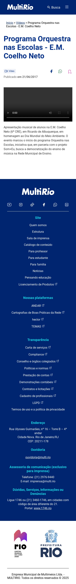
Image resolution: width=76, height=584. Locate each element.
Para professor (38, 251)
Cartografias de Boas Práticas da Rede (38, 312)
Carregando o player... (38, 104)
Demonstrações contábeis (38, 382)
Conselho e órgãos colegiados (38, 361)
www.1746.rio (43, 508)
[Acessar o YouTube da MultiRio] (9, 205)
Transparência (38, 340)
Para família (38, 264)
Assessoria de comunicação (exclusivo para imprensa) (38, 469)
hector (38, 319)
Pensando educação (38, 277)
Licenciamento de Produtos (38, 284)
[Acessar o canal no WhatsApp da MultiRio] (55, 205)
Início (9, 23)
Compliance (38, 354)
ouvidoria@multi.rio (38, 457)
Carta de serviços (38, 347)
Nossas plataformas (38, 298)
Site (38, 218)
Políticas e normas (38, 368)
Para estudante (38, 258)
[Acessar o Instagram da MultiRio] (20, 205)
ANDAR (38, 305)
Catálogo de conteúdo (38, 245)
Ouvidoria (38, 450)
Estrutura (38, 231)
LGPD (38, 403)
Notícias (38, 271)
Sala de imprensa (38, 238)
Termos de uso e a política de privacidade (38, 409)
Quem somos (38, 225)
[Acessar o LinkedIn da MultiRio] (66, 205)
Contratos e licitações (38, 389)
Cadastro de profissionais (38, 396)
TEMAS (38, 326)
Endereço (38, 423)
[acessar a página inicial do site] (20, 7)
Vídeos (20, 23)
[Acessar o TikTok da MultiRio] (32, 205)
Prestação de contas (38, 375)
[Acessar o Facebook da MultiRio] (44, 205)
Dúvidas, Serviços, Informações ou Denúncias (38, 492)
